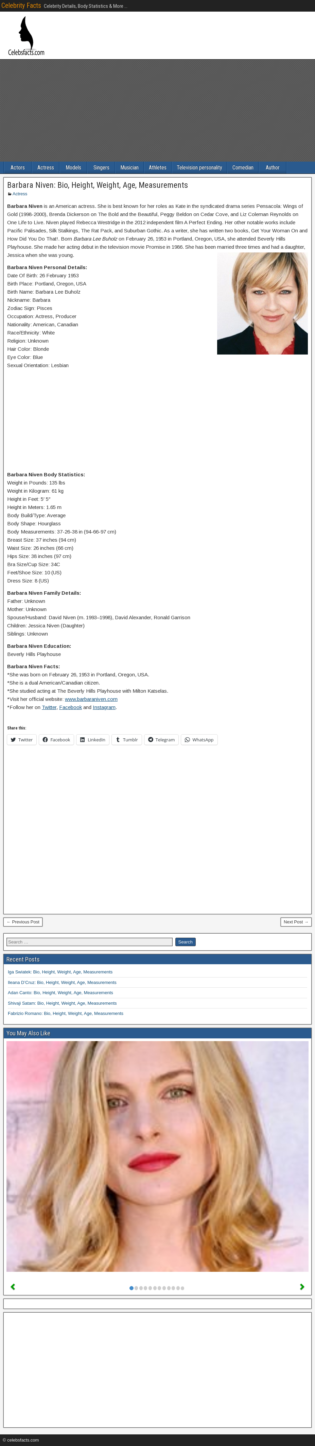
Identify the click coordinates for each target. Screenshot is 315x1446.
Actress (45, 167)
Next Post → (296, 921)
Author (273, 167)
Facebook (70, 707)
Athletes (158, 167)
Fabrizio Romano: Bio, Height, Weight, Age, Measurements (65, 1013)
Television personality (199, 167)
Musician (129, 167)
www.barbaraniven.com (91, 699)
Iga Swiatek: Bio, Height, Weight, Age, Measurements (60, 971)
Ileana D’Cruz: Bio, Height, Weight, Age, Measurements (62, 982)
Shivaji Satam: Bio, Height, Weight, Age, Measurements (62, 1003)
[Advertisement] (157, 110)
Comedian (242, 167)
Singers (101, 167)
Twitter (49, 707)
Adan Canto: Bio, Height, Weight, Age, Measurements (60, 992)
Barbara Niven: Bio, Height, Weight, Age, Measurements (97, 185)
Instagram (104, 707)
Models (73, 167)
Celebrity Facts (21, 5)
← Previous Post (22, 921)
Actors (18, 167)
